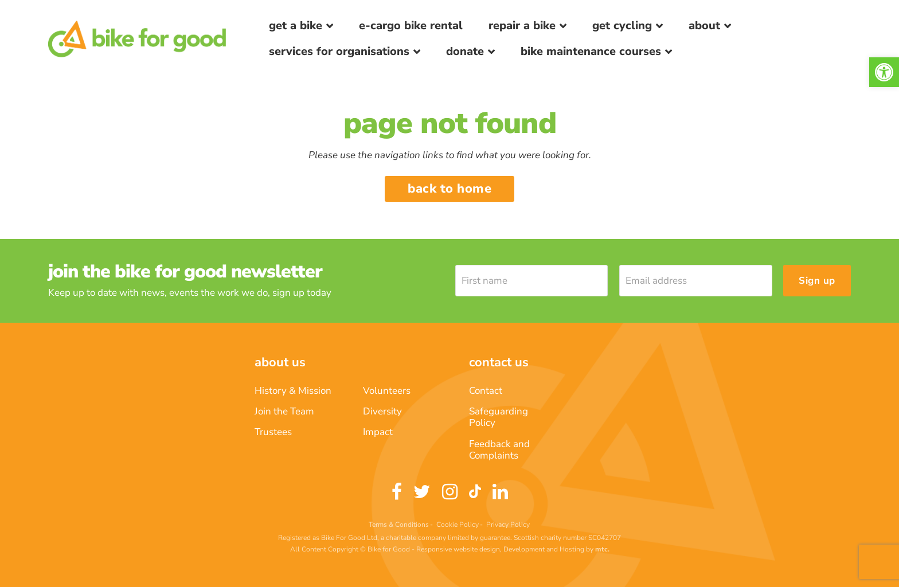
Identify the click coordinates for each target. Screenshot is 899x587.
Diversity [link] (382, 411)
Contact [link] (485, 390)
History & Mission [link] (293, 390)
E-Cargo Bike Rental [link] (411, 25)
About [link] (704, 25)
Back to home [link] (449, 188)
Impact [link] (378, 432)
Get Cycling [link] (622, 25)
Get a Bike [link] (295, 25)
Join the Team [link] (284, 411)
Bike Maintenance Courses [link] (591, 51)
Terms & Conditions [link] (399, 524)
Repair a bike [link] (522, 25)
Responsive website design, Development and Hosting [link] (500, 549)
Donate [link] (465, 51)
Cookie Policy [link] (457, 524)
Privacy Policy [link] (508, 524)
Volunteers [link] (387, 390)
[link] (884, 72)
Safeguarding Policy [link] (498, 417)
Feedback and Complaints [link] (499, 449)
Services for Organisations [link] (339, 51)
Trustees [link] (273, 432)
